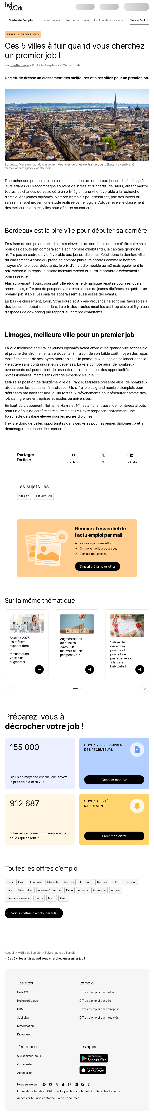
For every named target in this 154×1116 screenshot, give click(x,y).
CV (97, 375)
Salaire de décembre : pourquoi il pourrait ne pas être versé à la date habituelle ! (120, 654)
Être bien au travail (77, 20)
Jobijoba (23, 1017)
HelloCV (22, 992)
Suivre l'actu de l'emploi (60, 952)
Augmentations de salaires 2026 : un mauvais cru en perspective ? (71, 647)
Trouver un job (50, 20)
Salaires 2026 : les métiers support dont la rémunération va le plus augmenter (20, 650)
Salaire (24, 496)
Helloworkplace (27, 1000)
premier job (14, 294)
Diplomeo (23, 1034)
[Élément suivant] (144, 688)
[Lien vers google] (82, 1084)
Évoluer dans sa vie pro (110, 20)
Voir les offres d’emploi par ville (34, 913)
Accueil (9, 952)
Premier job (44, 496)
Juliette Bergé (19, 65)
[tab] (75, 688)
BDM (20, 1009)
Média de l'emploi (29, 952)
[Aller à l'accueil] (14, 6)
